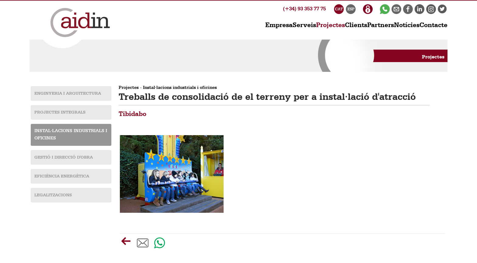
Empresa (279, 25)
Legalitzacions (53, 195)
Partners (380, 25)
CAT (339, 9)
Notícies (407, 25)
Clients (356, 25)
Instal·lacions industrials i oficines (180, 88)
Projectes (129, 88)
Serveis (304, 25)
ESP (350, 9)
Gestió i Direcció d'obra (63, 157)
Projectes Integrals (59, 112)
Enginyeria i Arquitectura (67, 93)
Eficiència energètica (61, 176)
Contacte (433, 25)
